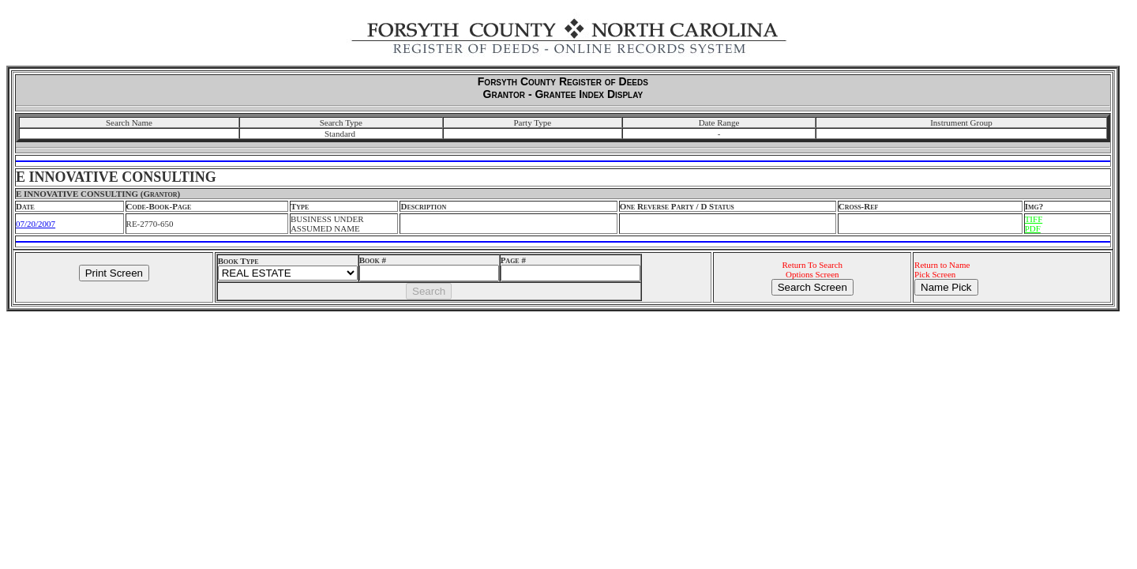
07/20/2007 (35, 223)
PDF (1033, 228)
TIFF (1034, 219)
